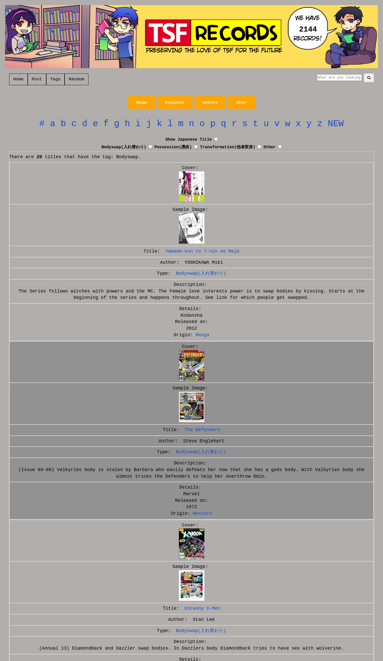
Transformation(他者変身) (227, 147)
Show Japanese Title (188, 139)
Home (18, 79)
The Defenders (202, 429)
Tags (55, 79)
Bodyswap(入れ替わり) (123, 147)
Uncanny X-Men (202, 608)
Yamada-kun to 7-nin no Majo (202, 251)
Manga (141, 102)
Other (241, 102)
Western (210, 102)
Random (76, 79)
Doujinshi (175, 102)
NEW (336, 124)
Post (37, 79)
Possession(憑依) (173, 147)
